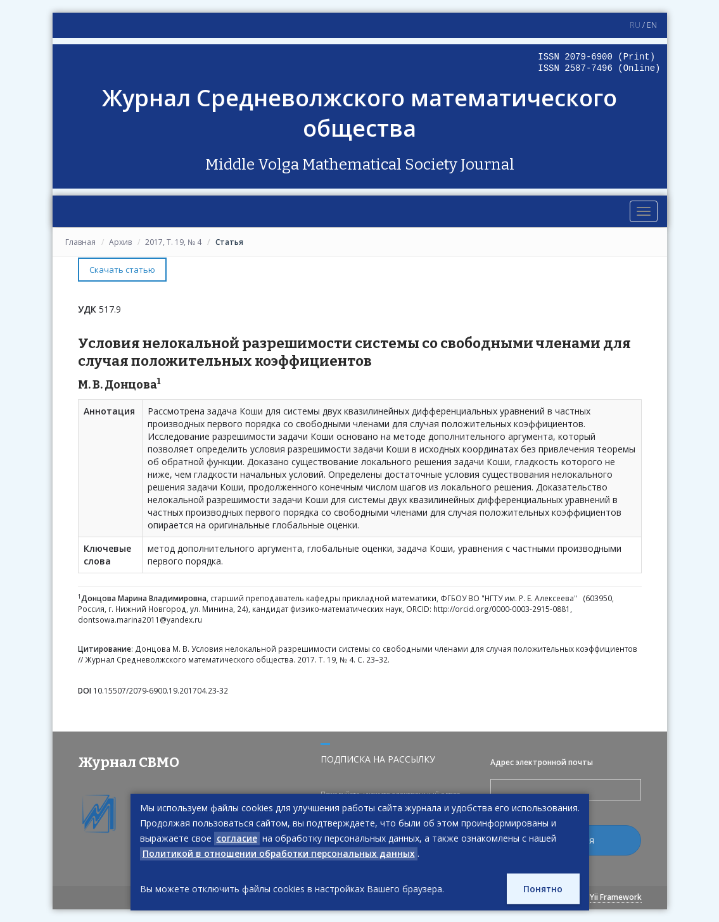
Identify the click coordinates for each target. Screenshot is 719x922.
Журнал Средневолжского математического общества (359, 113)
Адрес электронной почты (541, 762)
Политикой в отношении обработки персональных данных (280, 853)
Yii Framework (616, 897)
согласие (237, 838)
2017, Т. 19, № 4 (173, 242)
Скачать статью (122, 269)
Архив (120, 242)
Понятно (543, 889)
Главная (80, 242)
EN (652, 25)
